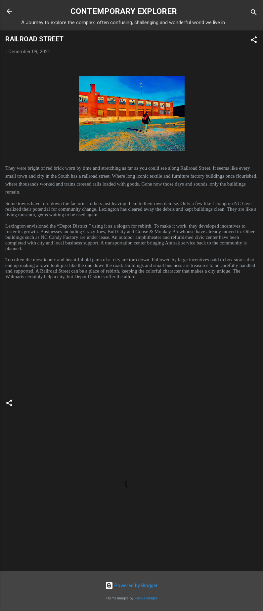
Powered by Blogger (131, 586)
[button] (254, 41)
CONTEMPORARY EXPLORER (123, 11)
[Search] (254, 13)
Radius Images (146, 598)
